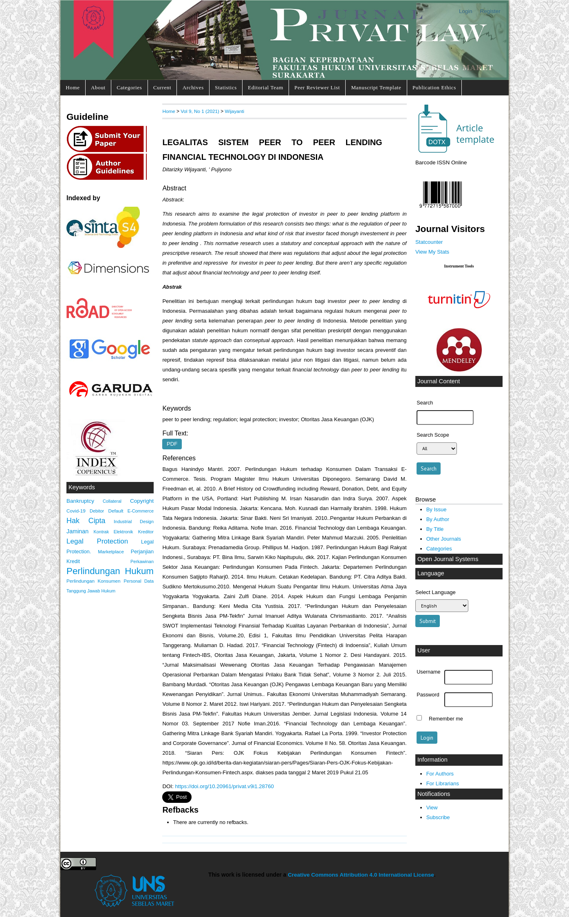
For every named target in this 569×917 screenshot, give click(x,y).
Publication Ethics (434, 87)
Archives (193, 87)
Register (490, 11)
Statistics (226, 87)
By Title (435, 529)
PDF (172, 444)
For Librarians (442, 783)
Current (162, 87)
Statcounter (429, 242)
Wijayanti (235, 111)
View (432, 807)
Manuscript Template (376, 87)
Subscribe (438, 817)
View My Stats (432, 252)
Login (465, 11)
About (98, 87)
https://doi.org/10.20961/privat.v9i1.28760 (224, 786)
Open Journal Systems (448, 559)
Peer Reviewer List (317, 87)
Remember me (446, 719)
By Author (438, 519)
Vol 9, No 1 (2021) (200, 111)
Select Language (435, 592)
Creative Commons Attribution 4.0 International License (361, 875)
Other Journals (443, 539)
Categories (129, 87)
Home (72, 87)
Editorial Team (265, 87)
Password (428, 695)
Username (428, 672)
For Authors (440, 774)
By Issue (436, 509)
